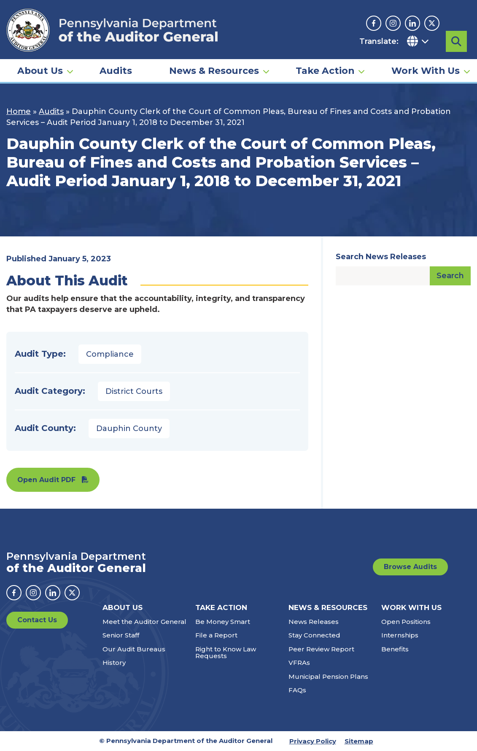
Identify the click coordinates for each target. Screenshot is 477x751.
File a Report (216, 635)
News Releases (313, 622)
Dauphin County (129, 428)
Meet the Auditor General (144, 622)
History (114, 663)
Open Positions (406, 622)
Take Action (325, 70)
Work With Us (425, 70)
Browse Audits (410, 567)
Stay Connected (314, 635)
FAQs (297, 690)
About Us (40, 70)
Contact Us (37, 620)
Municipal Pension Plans (328, 676)
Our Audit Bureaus (133, 649)
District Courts (133, 391)
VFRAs (299, 663)
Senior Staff (120, 635)
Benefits (395, 649)
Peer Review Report (321, 649)
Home (18, 111)
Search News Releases (381, 256)
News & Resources (214, 70)
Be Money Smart (222, 622)
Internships (399, 635)
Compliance (110, 354)
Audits (116, 70)
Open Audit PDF (46, 480)
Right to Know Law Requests (225, 652)
